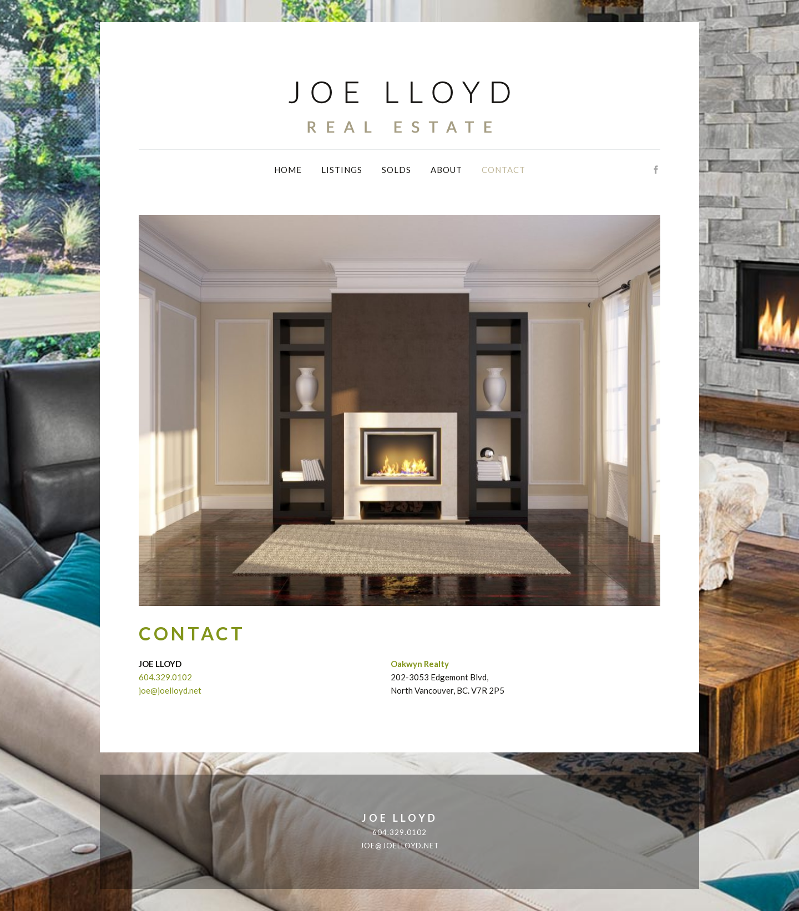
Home (288, 170)
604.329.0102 (165, 677)
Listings (341, 170)
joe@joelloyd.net (170, 690)
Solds (396, 170)
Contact (503, 170)
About (446, 170)
